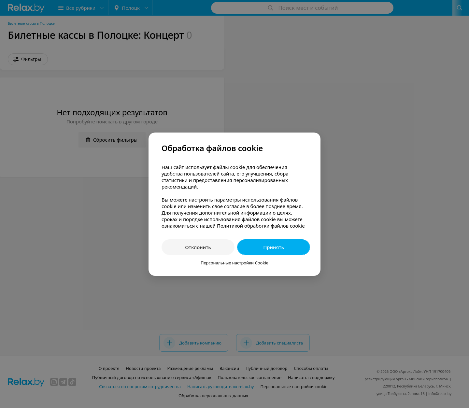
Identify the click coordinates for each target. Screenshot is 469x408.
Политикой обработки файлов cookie (261, 225)
